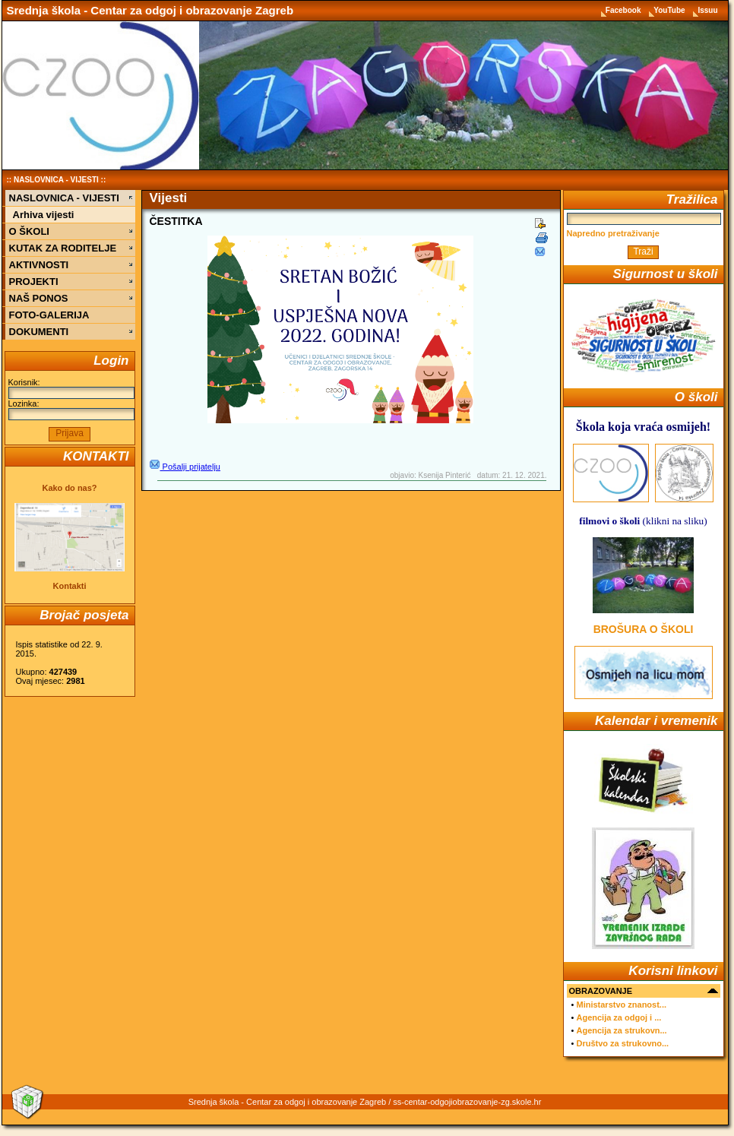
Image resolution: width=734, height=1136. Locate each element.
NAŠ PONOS (38, 298)
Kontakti (70, 585)
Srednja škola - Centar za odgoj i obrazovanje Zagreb (150, 10)
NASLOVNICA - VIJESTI (56, 180)
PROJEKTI (34, 281)
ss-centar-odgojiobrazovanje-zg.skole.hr (467, 1101)
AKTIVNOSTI (39, 265)
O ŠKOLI (29, 231)
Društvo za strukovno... (622, 1043)
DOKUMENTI (39, 331)
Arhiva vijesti (43, 214)
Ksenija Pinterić (445, 475)
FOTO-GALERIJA (49, 315)
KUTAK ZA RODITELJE (63, 248)
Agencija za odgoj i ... (618, 1017)
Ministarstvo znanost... (621, 1004)
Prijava (69, 433)
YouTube (670, 10)
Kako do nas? (69, 487)
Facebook (624, 10)
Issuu (707, 10)
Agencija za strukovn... (621, 1030)
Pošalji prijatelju (185, 466)
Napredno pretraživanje (613, 233)
